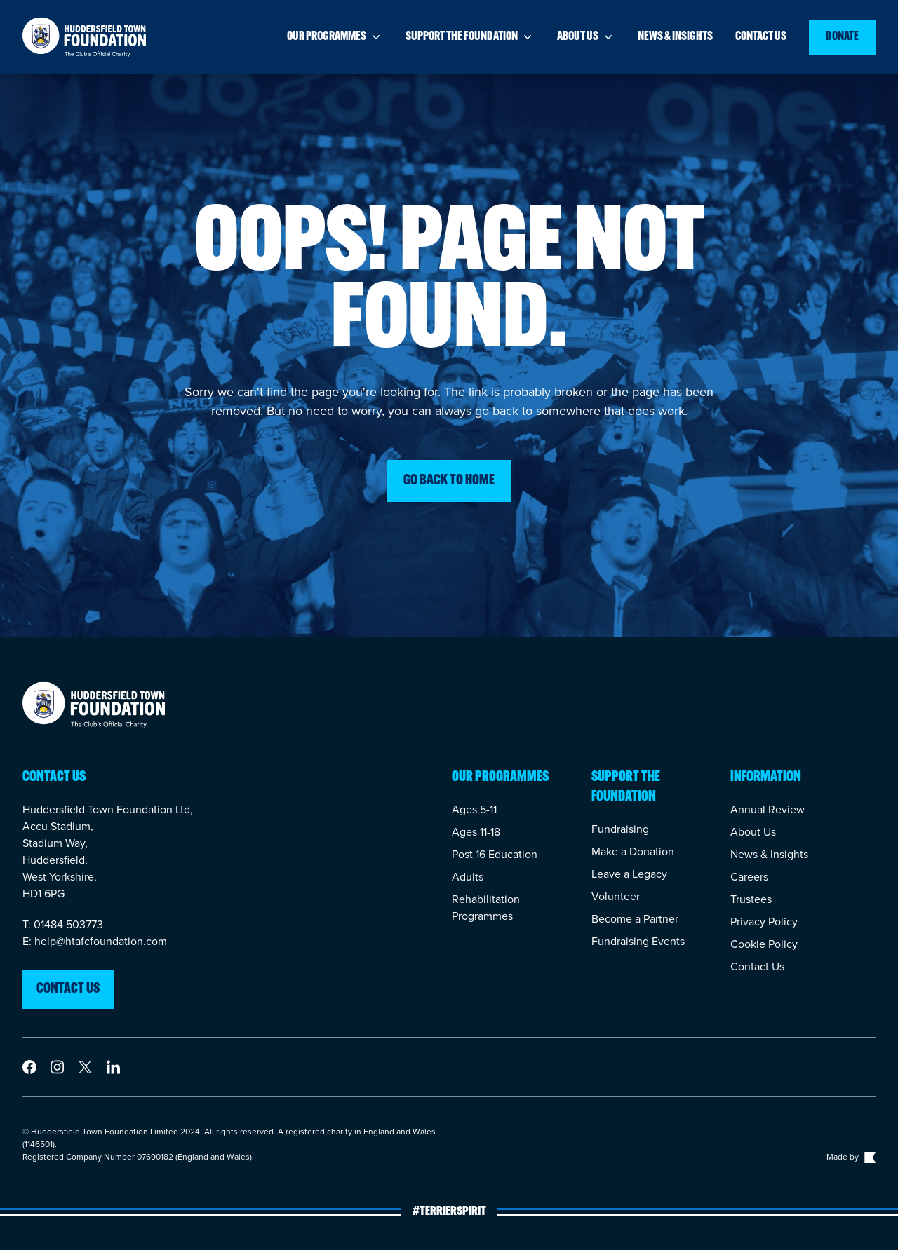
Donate (842, 36)
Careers (749, 877)
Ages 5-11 (474, 809)
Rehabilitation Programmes (486, 907)
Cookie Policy (764, 944)
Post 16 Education (494, 854)
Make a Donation (632, 851)
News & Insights (769, 854)
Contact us (760, 36)
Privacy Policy (764, 921)
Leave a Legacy (629, 874)
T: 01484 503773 (62, 924)
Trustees (751, 899)
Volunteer (615, 896)
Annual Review (767, 809)
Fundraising (620, 829)
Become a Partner (634, 919)
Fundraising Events (638, 941)
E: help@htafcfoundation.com (94, 941)
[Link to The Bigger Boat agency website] (869, 1156)
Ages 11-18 (476, 832)
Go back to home (449, 481)
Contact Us (757, 966)
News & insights (675, 36)
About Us (753, 832)
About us (586, 37)
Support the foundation (470, 37)
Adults (467, 877)
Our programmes (335, 37)
